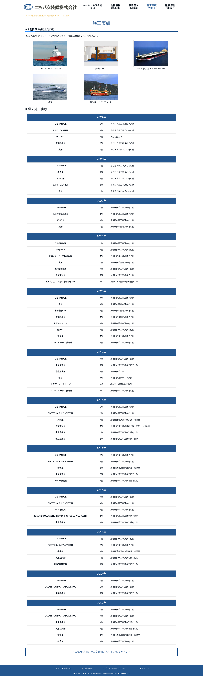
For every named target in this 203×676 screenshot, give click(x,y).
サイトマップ (143, 668)
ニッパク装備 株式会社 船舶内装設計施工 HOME (42, 16)
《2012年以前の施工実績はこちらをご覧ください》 (101, 651)
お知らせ (88, 668)
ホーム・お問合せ (63, 668)
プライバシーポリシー (115, 668)
